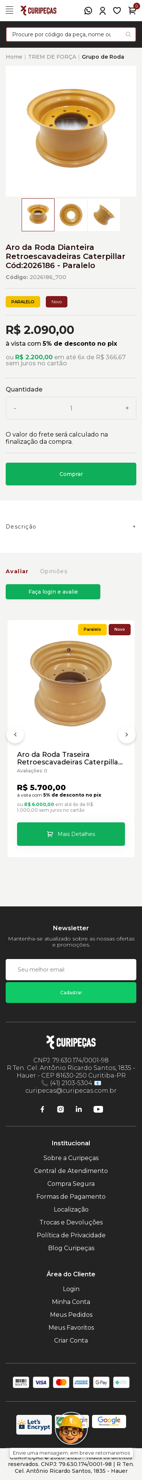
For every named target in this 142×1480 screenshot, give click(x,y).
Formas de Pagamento (71, 1196)
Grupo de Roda (103, 56)
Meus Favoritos (71, 1327)
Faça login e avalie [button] (53, 591)
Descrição (21, 526)
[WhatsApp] (88, 10)
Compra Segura (71, 1183)
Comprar (71, 474)
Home (14, 56)
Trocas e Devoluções (71, 1222)
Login (71, 1289)
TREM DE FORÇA (52, 56)
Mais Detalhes (76, 834)
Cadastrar (71, 992)
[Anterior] (15, 736)
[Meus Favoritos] (117, 10)
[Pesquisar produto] (128, 34)
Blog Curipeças (71, 1248)
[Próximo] (127, 736)
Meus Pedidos (71, 1314)
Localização (71, 1209)
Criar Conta (71, 1340)
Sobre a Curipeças (71, 1158)
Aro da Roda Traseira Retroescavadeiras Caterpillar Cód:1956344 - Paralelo (69, 758)
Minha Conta (71, 1301)
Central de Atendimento (71, 1170)
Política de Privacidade (71, 1235)
